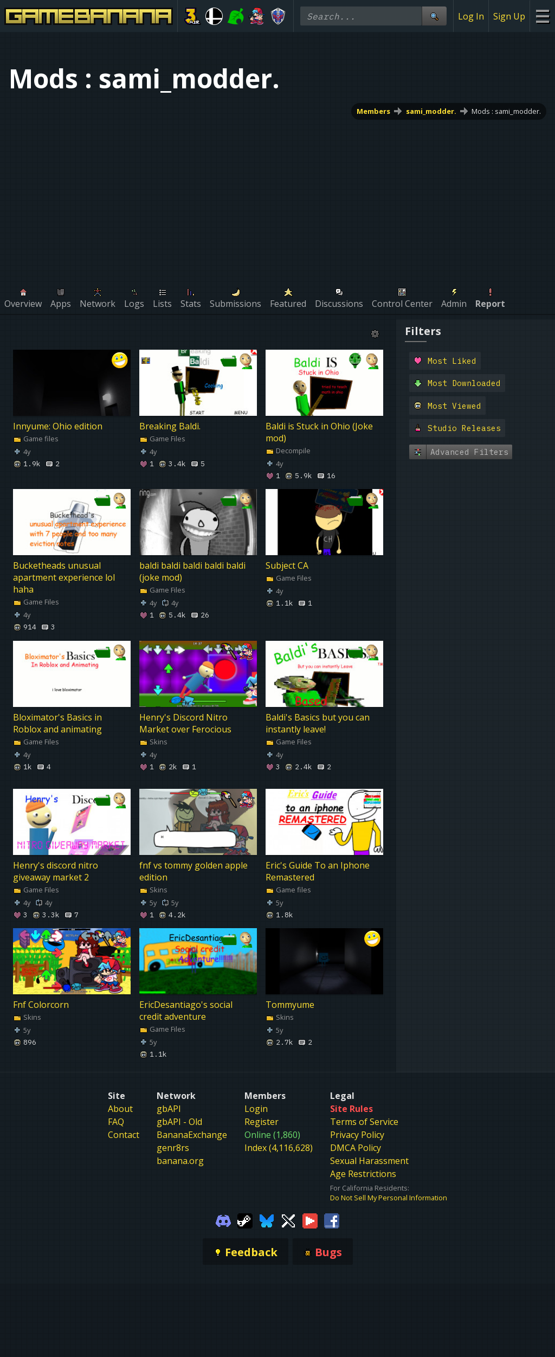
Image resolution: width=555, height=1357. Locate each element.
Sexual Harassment (369, 1161)
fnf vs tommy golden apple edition (193, 871)
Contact (123, 1135)
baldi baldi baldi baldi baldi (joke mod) (192, 571)
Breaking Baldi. (170, 426)
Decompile (288, 450)
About (120, 1109)
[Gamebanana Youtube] (310, 1220)
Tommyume (290, 1005)
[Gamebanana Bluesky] (266, 1220)
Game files (36, 438)
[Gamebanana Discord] (223, 1220)
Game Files (162, 438)
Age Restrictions (363, 1174)
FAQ (116, 1122)
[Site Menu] (542, 16)
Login (256, 1109)
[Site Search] (434, 16)
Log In (471, 16)
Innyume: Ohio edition (57, 426)
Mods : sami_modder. (506, 111)
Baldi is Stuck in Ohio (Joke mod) (319, 432)
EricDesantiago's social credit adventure (186, 1010)
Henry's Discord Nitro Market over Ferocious (185, 723)
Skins (153, 742)
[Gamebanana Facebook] (331, 1220)
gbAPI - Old (179, 1122)
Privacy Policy (357, 1135)
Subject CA (287, 565)
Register (261, 1122)
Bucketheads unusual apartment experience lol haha (64, 577)
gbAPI (169, 1109)
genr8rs (173, 1148)
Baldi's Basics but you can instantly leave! (318, 723)
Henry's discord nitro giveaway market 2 (55, 871)
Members (373, 111)
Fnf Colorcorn (41, 1005)
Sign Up (509, 16)
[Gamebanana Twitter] (288, 1220)
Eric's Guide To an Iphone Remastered (318, 871)
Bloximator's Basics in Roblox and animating (57, 723)
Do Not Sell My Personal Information (388, 1197)
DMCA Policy (355, 1148)
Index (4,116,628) (278, 1148)
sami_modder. (431, 111)
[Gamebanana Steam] (245, 1220)
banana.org (180, 1161)
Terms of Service (364, 1122)
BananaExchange (192, 1135)
